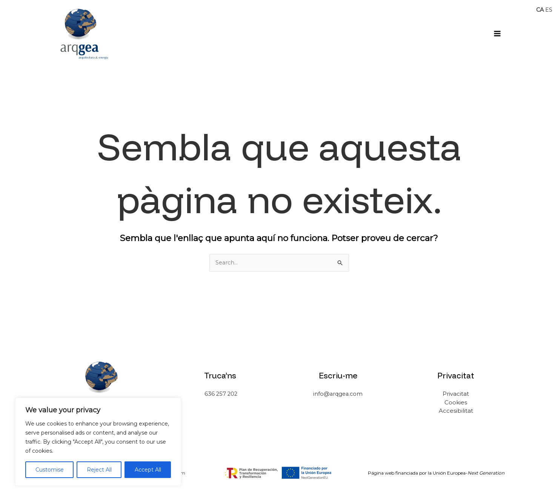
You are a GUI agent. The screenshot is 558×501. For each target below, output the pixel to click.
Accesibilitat (456, 411)
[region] (98, 442)
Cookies (455, 402)
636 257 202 (220, 394)
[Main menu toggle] (497, 33)
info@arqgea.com (338, 394)
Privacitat (456, 394)
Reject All (99, 469)
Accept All (148, 469)
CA (539, 9)
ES (548, 9)
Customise (49, 469)
